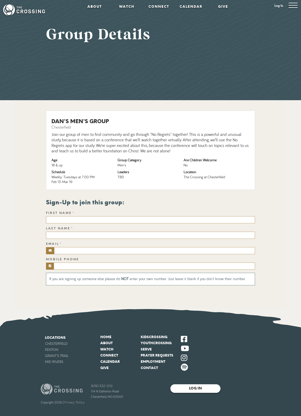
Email (52, 244)
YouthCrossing (156, 343)
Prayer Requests (157, 355)
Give (223, 7)
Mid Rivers (54, 362)
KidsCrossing (154, 337)
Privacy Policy (74, 402)
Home (105, 337)
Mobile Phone (62, 259)
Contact (149, 368)
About (94, 7)
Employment (153, 362)
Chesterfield (56, 344)
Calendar (191, 7)
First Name (59, 213)
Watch (126, 7)
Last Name (58, 228)
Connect (158, 7)
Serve (146, 349)
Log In (278, 6)
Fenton (51, 350)
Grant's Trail (56, 356)
